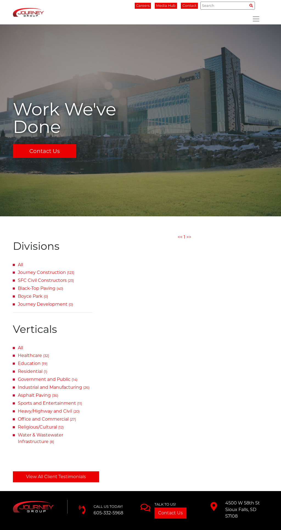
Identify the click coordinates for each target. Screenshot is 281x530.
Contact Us (44, 151)
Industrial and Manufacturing (53, 387)
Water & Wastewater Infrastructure (40, 438)
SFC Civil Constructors (46, 280)
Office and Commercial (47, 419)
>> (188, 237)
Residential (32, 371)
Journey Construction (46, 272)
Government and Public (47, 379)
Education (32, 363)
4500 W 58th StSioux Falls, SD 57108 (242, 509)
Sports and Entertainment (50, 403)
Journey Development (45, 304)
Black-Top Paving (40, 288)
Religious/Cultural (41, 427)
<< (180, 237)
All (20, 264)
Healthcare (33, 355)
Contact (189, 6)
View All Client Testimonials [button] (56, 476)
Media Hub (166, 6)
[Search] (227, 5)
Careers (143, 6)
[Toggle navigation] (256, 18)
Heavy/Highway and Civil (49, 411)
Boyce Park (33, 296)
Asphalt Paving (38, 395)
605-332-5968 (108, 512)
